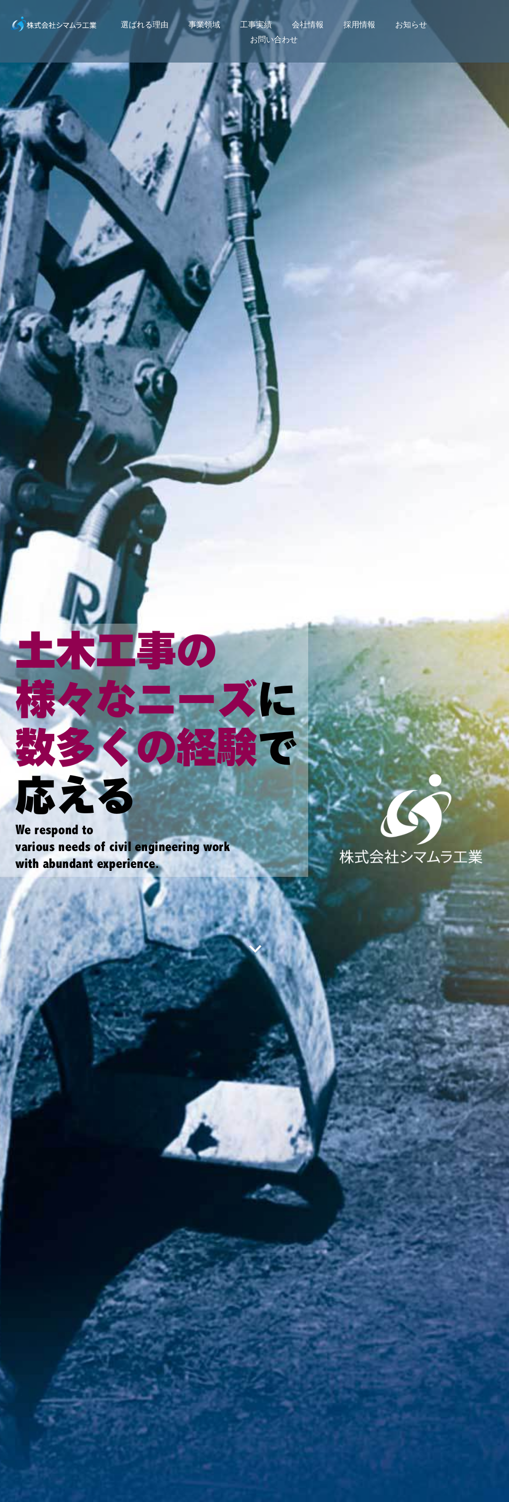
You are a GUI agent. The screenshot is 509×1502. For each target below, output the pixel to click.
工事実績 (256, 24)
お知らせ (411, 24)
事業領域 (204, 24)
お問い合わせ (274, 39)
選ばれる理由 (145, 24)
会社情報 (308, 24)
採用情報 (359, 24)
